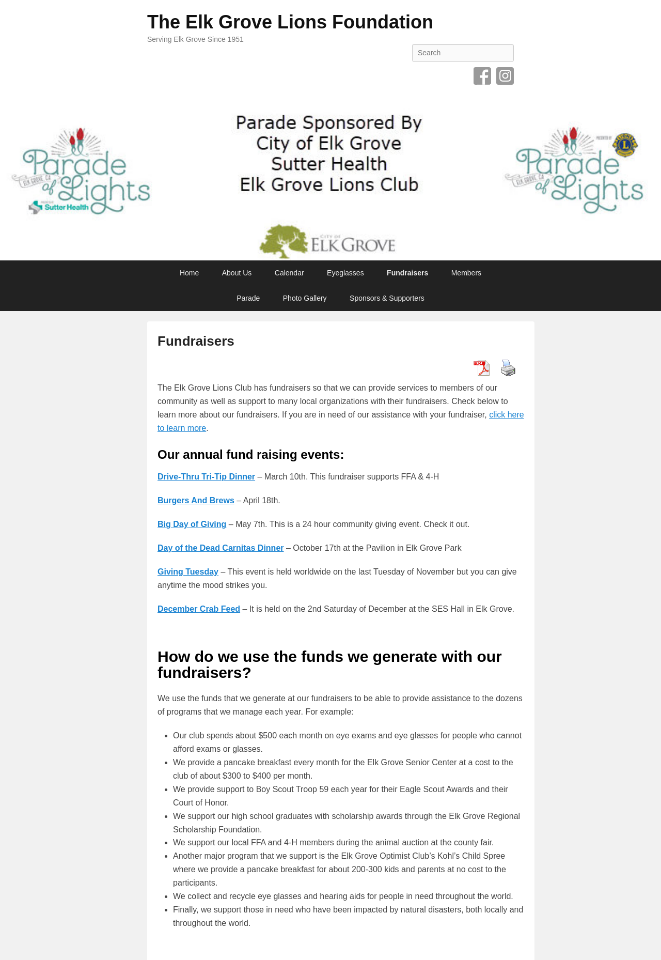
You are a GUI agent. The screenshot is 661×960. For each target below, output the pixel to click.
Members (466, 273)
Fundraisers (407, 273)
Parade (248, 298)
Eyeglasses (345, 273)
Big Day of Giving (192, 524)
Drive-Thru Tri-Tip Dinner (206, 476)
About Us (237, 273)
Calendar (289, 273)
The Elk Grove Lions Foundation (290, 22)
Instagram (505, 76)
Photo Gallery (305, 298)
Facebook (482, 76)
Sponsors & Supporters (387, 298)
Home (189, 273)
